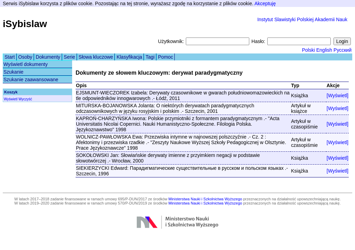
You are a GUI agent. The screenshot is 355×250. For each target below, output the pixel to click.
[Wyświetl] (337, 95)
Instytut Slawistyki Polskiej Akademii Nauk (302, 19)
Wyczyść (25, 99)
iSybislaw (25, 23)
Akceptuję (265, 3)
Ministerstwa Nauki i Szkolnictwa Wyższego (205, 199)
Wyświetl (10, 99)
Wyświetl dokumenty (25, 64)
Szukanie (13, 72)
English (324, 50)
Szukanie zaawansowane (30, 79)
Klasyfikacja (129, 57)
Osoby (25, 57)
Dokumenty (48, 57)
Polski (308, 50)
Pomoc (165, 57)
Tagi (150, 57)
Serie (69, 57)
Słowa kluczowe (96, 57)
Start (10, 57)
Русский (343, 50)
